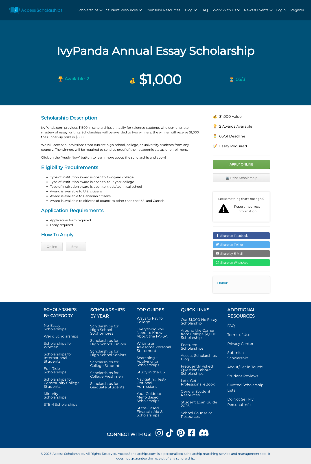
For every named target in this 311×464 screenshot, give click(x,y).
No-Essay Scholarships (55, 327)
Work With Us (224, 10)
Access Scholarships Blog (199, 357)
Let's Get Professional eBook (198, 382)
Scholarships (87, 10)
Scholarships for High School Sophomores (104, 329)
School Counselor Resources (196, 415)
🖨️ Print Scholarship (241, 178)
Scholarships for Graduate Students (107, 385)
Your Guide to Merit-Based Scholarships (149, 397)
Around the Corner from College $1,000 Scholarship (198, 334)
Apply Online (241, 164)
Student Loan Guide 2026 (199, 404)
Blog (189, 10)
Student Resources (122, 10)
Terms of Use (238, 335)
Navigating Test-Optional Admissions (151, 383)
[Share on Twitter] (241, 244)
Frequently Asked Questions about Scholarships (197, 370)
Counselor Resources (162, 10)
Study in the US (151, 372)
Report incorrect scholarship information (241, 206)
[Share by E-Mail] (241, 253)
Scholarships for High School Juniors (108, 342)
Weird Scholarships (61, 336)
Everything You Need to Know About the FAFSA (152, 332)
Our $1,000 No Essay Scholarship (199, 321)
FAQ (204, 10)
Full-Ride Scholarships (55, 370)
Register (297, 10)
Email (75, 247)
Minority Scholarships (55, 395)
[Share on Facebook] (241, 235)
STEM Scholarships (60, 404)
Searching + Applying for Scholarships (148, 361)
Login (281, 10)
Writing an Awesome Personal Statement (154, 347)
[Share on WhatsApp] (241, 262)
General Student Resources (195, 393)
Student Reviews (242, 376)
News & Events (256, 10)
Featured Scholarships (192, 347)
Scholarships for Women (58, 345)
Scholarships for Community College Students (62, 383)
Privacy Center (240, 344)
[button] (101, 10)
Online (52, 247)
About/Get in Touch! (245, 367)
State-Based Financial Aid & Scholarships (150, 411)
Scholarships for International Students (58, 358)
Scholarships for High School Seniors (108, 353)
